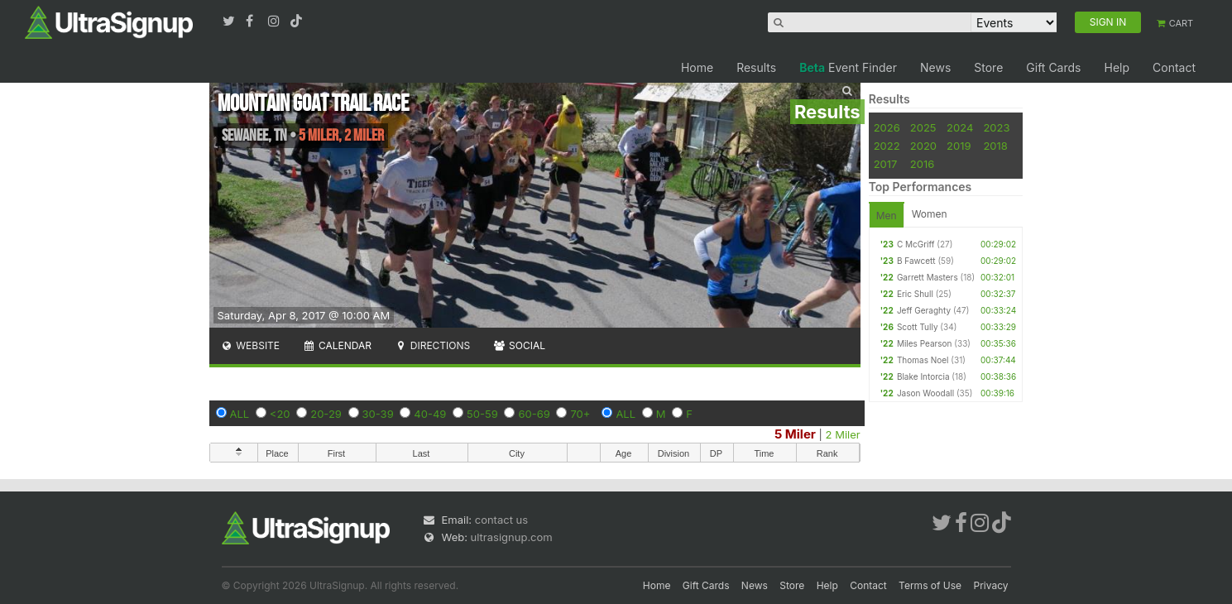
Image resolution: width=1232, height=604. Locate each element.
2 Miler (843, 434)
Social (519, 345)
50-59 (482, 413)
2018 (995, 145)
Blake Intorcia (923, 376)
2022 (887, 145)
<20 (280, 413)
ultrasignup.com (512, 537)
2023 (996, 127)
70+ (580, 413)
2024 (960, 127)
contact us (501, 519)
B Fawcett (916, 261)
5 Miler (795, 434)
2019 (959, 145)
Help (1116, 67)
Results (756, 67)
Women (929, 214)
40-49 (430, 413)
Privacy (991, 585)
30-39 (378, 413)
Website (250, 345)
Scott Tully (917, 327)
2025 (923, 127)
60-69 (533, 413)
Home (697, 67)
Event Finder (848, 67)
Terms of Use (930, 585)
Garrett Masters (927, 277)
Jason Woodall (925, 393)
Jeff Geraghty (924, 310)
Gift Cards (1053, 67)
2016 (922, 163)
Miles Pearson (924, 343)
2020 (923, 145)
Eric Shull (915, 294)
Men (886, 215)
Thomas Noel (923, 360)
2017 (886, 163)
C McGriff (916, 244)
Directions (432, 345)
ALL (240, 413)
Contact (1174, 67)
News (935, 67)
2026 (887, 127)
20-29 (326, 413)
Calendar (337, 345)
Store (988, 67)
